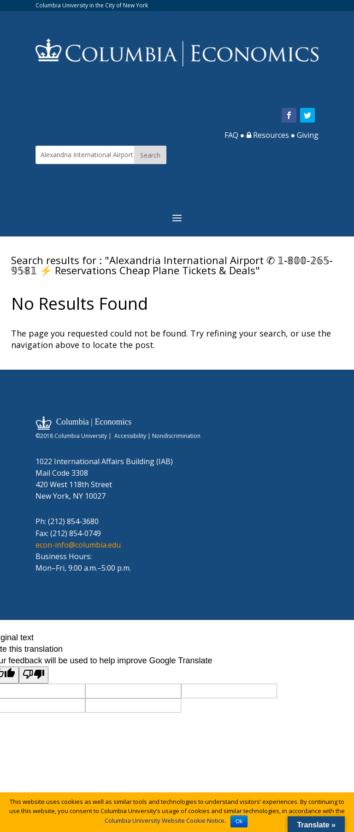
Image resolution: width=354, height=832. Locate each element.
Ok (239, 821)
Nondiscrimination (176, 436)
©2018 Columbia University (71, 436)
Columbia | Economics (94, 421)
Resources (268, 135)
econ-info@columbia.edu (78, 545)
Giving (308, 135)
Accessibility (130, 436)
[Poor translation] (33, 675)
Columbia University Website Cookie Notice (164, 820)
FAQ (231, 135)
